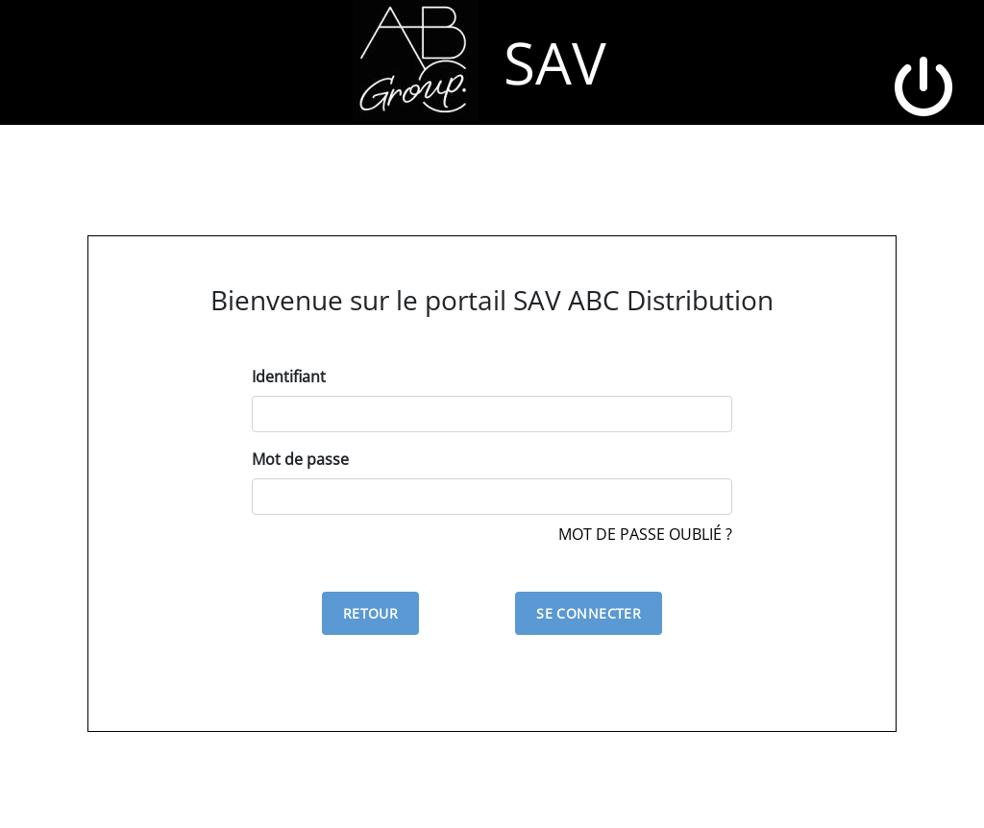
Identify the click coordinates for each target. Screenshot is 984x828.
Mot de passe (300, 459)
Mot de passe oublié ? (645, 534)
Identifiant (289, 376)
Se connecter (588, 613)
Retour (371, 613)
